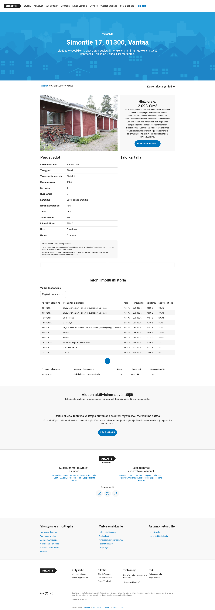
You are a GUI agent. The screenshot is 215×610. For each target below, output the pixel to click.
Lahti (56, 478)
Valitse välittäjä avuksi (49, 548)
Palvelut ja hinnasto (107, 532)
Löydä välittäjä (107, 432)
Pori (79, 478)
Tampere (80, 475)
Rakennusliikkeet (106, 544)
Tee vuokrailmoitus (48, 536)
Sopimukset (104, 536)
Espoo (64, 475)
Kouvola (74, 480)
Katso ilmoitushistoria (147, 143)
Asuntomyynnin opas (49, 540)
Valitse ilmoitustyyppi (50, 288)
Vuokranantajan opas (49, 544)
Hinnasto (44, 551)
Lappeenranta (89, 478)
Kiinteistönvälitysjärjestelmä (111, 540)
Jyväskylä (64, 478)
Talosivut (44, 86)
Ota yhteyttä (104, 548)
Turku (87, 475)
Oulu (94, 475)
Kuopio (73, 478)
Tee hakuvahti (154, 532)
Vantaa (71, 475)
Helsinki (56, 475)
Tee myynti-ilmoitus (48, 532)
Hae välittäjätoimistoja (158, 536)
